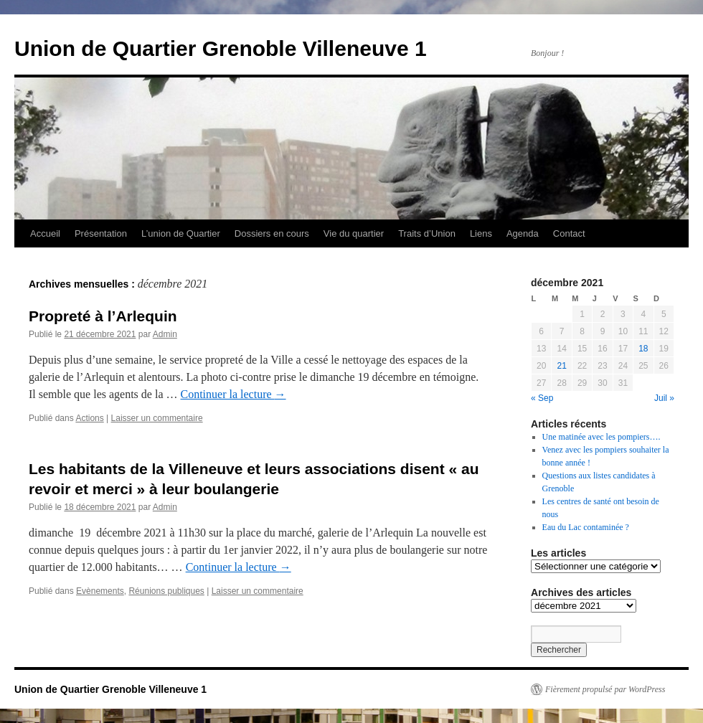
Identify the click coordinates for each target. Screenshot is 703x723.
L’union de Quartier (180, 233)
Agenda (522, 233)
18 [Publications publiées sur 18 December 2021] (643, 349)
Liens (481, 233)
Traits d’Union (427, 233)
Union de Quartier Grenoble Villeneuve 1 (220, 48)
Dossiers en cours (272, 233)
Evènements (100, 591)
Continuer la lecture (233, 394)
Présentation (101, 233)
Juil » (664, 398)
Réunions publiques (166, 591)
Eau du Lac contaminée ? (585, 527)
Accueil (45, 233)
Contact (569, 233)
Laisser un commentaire (157, 418)
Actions (89, 418)
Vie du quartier (354, 233)
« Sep (542, 398)
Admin (165, 334)
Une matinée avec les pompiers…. (601, 437)
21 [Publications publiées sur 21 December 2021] (561, 366)
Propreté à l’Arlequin (103, 316)
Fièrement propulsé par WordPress (605, 689)
